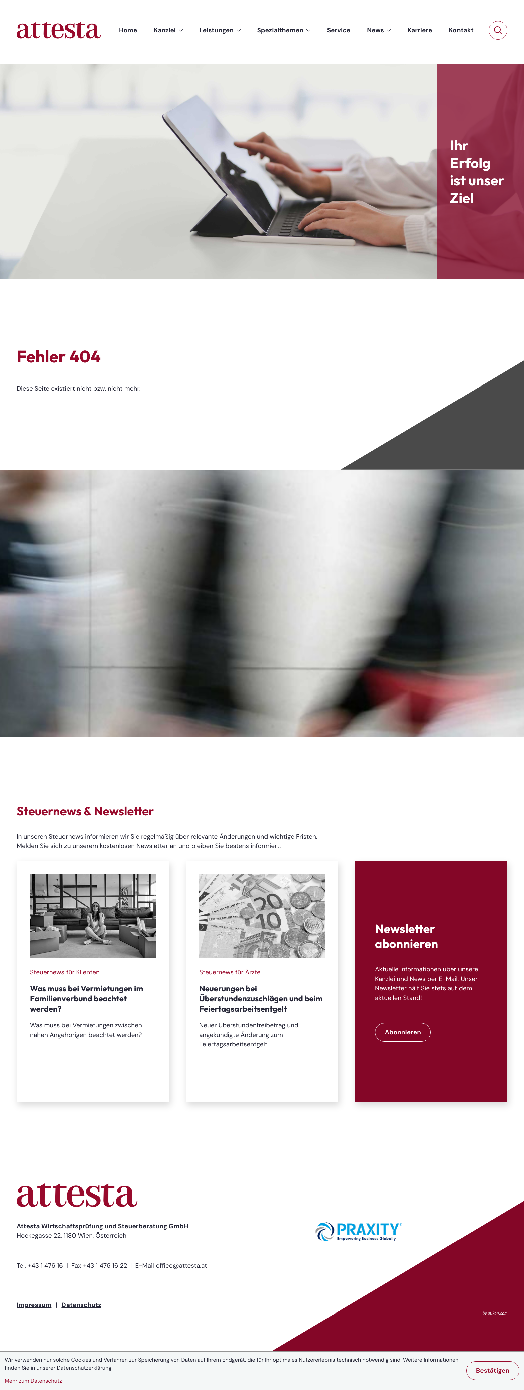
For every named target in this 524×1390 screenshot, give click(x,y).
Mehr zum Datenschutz (33, 1381)
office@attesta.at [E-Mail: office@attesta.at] (181, 1265)
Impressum (34, 1305)
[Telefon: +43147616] (45, 1266)
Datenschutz (81, 1305)
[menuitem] (128, 30)
